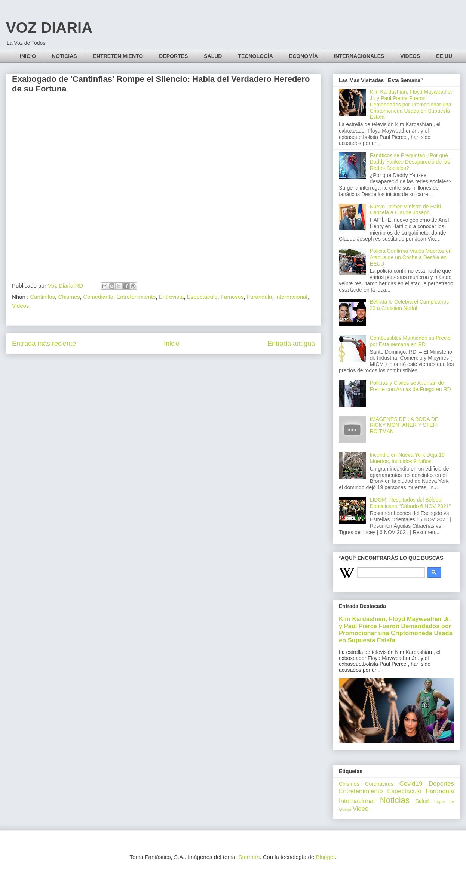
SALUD (213, 56)
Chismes (69, 297)
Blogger (325, 857)
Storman (249, 857)
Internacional (291, 297)
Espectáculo (202, 297)
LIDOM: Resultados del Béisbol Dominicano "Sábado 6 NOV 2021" (410, 503)
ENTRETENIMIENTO (118, 56)
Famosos (232, 297)
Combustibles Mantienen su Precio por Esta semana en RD (410, 341)
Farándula (259, 297)
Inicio (172, 343)
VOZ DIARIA (49, 27)
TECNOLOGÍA (255, 56)
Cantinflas (42, 297)
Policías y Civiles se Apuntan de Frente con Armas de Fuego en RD (410, 386)
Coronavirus (379, 784)
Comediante (98, 297)
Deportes (441, 783)
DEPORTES (173, 56)
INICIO (28, 56)
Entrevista (171, 297)
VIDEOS (410, 56)
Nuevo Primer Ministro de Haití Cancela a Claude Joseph (405, 210)
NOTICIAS (64, 56)
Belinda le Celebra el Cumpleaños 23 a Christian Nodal (409, 305)
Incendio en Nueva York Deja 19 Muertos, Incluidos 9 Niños (407, 458)
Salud (422, 801)
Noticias (395, 800)
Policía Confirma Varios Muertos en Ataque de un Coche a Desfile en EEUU (411, 257)
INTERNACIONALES (359, 56)
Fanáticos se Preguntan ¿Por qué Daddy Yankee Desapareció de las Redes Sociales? (410, 161)
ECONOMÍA (303, 56)
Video (361, 808)
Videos (20, 305)
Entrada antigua (291, 343)
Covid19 (411, 783)
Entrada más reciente (44, 343)
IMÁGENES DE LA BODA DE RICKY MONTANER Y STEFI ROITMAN (404, 425)
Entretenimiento (136, 297)
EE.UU (444, 56)
